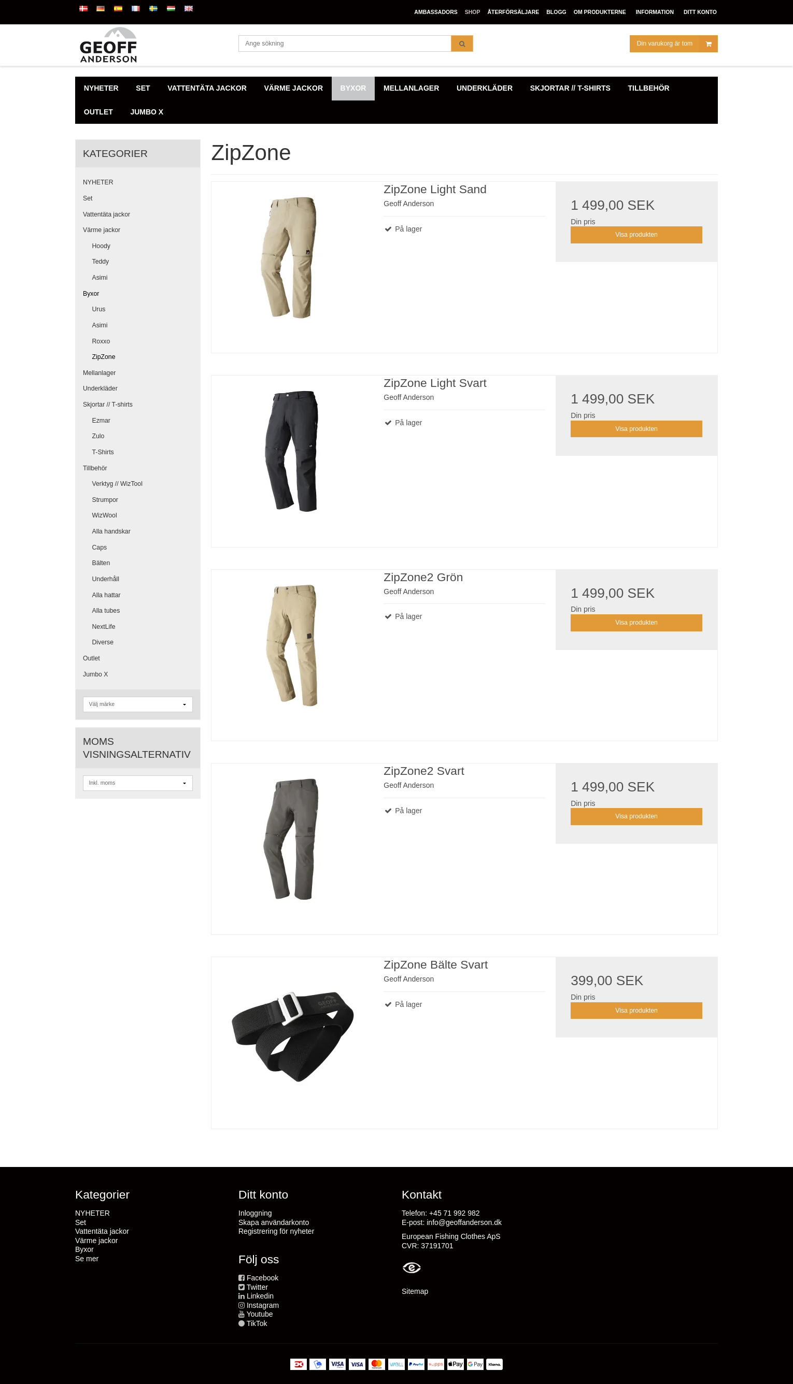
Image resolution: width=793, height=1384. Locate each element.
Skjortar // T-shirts (108, 404)
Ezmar (101, 420)
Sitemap (415, 1291)
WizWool (104, 515)
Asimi (100, 277)
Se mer (86, 1259)
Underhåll (105, 579)
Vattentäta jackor (106, 214)
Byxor (91, 293)
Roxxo (101, 341)
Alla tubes (106, 610)
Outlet (91, 658)
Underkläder (100, 388)
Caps (99, 547)
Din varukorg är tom (677, 44)
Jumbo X (95, 674)
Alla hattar (106, 595)
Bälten (101, 563)
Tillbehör (95, 468)
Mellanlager (99, 373)
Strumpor (105, 499)
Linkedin (260, 1296)
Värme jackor (101, 230)
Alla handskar (111, 531)
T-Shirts (103, 452)
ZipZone (104, 357)
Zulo (98, 436)
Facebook (262, 1278)
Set (87, 198)
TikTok (257, 1323)
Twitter (257, 1287)
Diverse (103, 642)
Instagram (263, 1305)
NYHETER (98, 182)
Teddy (100, 261)
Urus (99, 309)
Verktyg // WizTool (117, 483)
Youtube (260, 1314)
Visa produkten (636, 234)
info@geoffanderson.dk (464, 1222)
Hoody (101, 246)
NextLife (104, 626)
